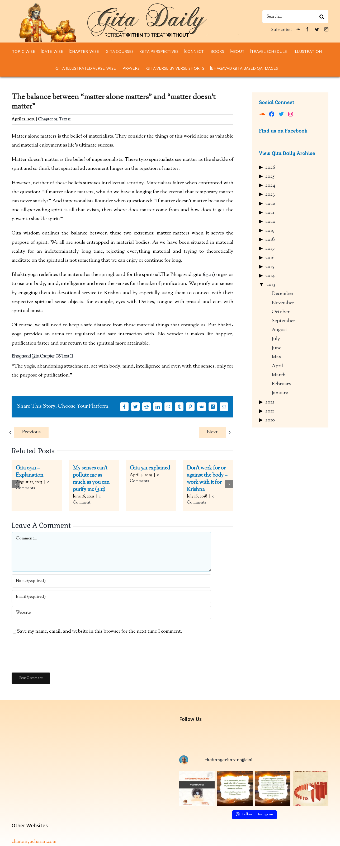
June (276, 348)
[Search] (321, 16)
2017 (270, 248)
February (281, 384)
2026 (270, 167)
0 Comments (33, 485)
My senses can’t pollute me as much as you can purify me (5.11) (91, 478)
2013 (270, 284)
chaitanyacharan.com (34, 820)
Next (212, 432)
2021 (270, 212)
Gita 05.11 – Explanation (29, 471)
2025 (270, 176)
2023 (270, 194)
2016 (270, 257)
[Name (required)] (111, 581)
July (276, 338)
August (279, 329)
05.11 (208, 274)
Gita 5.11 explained (150, 468)
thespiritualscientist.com (38, 839)
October (281, 312)
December (283, 293)
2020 (270, 221)
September (283, 321)
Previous (31, 432)
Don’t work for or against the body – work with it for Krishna (207, 478)
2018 (270, 239)
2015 (269, 266)
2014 (270, 275)
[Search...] (295, 16)
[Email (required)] (111, 596)
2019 (270, 230)
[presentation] (52, 654)
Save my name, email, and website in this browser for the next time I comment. (99, 631)
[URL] (111, 612)
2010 (270, 420)
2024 (270, 185)
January (280, 393)
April (277, 366)
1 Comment (87, 499)
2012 (270, 402)
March (279, 375)
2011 (269, 411)
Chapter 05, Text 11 (54, 119)
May (276, 357)
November (283, 303)
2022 (270, 203)
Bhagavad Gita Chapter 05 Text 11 (42, 356)
